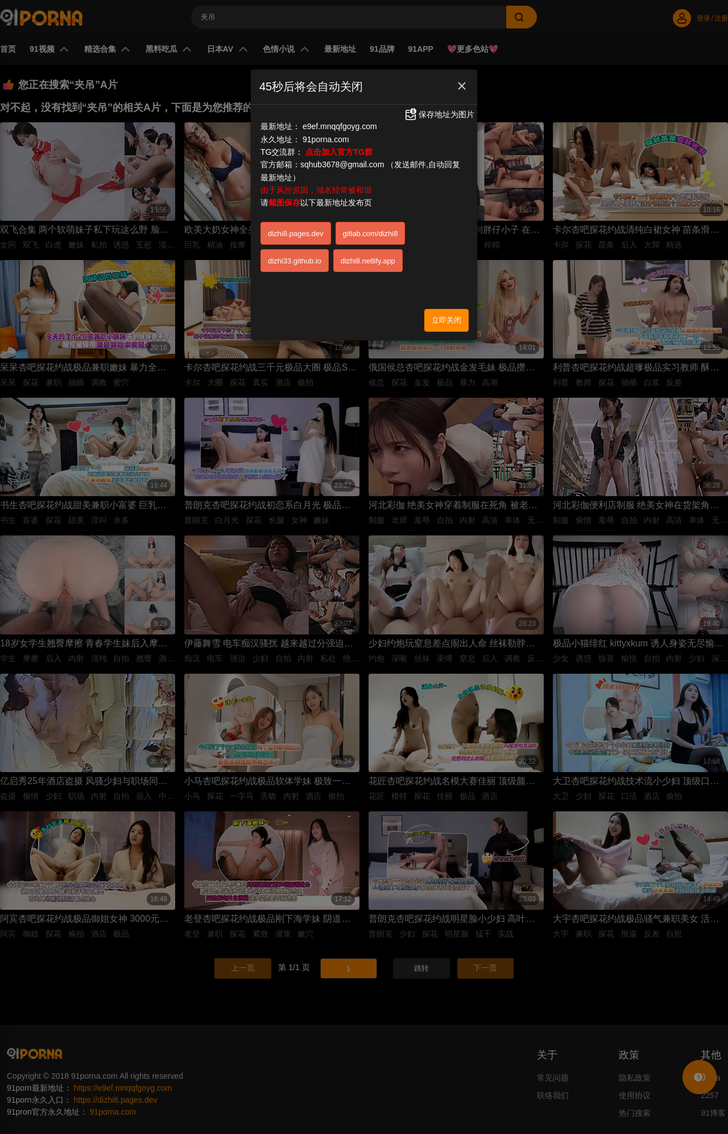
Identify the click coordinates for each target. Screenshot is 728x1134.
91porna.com (326, 139)
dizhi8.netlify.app (368, 261)
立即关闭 (446, 320)
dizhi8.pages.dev (296, 233)
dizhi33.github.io (294, 261)
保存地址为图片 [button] (439, 114)
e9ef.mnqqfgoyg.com (340, 126)
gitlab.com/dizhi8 (370, 233)
